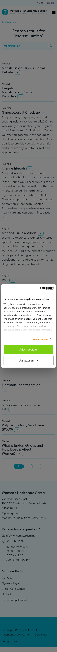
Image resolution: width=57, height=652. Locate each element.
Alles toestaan (28, 349)
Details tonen (40, 339)
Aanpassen (28, 360)
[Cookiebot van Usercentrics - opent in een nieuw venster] (41, 288)
